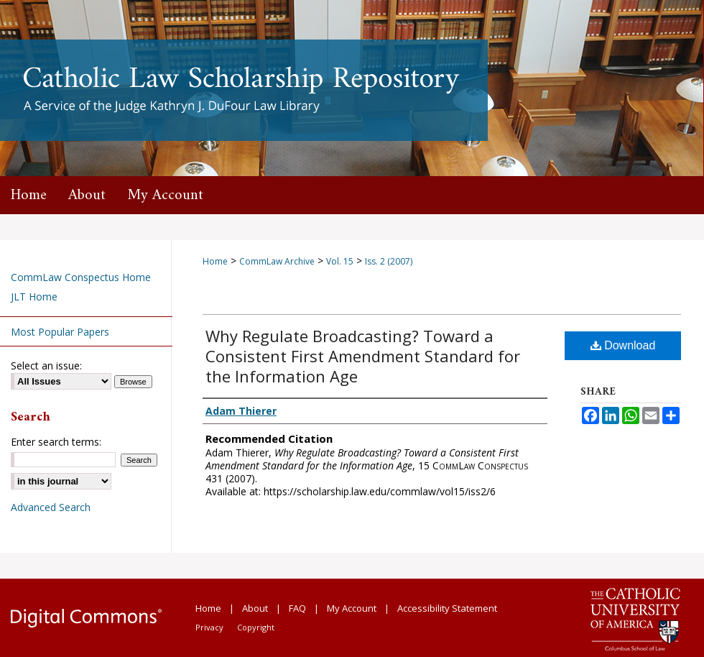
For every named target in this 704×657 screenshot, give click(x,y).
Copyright (255, 627)
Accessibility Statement (447, 608)
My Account (351, 608)
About (255, 608)
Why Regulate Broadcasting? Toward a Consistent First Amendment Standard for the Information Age (362, 356)
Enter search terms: (56, 442)
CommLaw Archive (277, 261)
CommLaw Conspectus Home (81, 277)
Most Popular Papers (60, 332)
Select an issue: (46, 365)
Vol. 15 (339, 261)
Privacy (209, 627)
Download (623, 345)
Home (215, 261)
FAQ (297, 608)
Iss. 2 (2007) (388, 261)
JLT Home (34, 296)
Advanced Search (51, 507)
